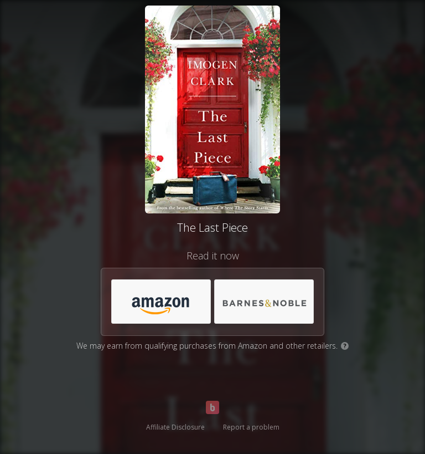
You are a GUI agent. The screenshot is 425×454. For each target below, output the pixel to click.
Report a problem (251, 427)
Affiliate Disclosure (175, 427)
